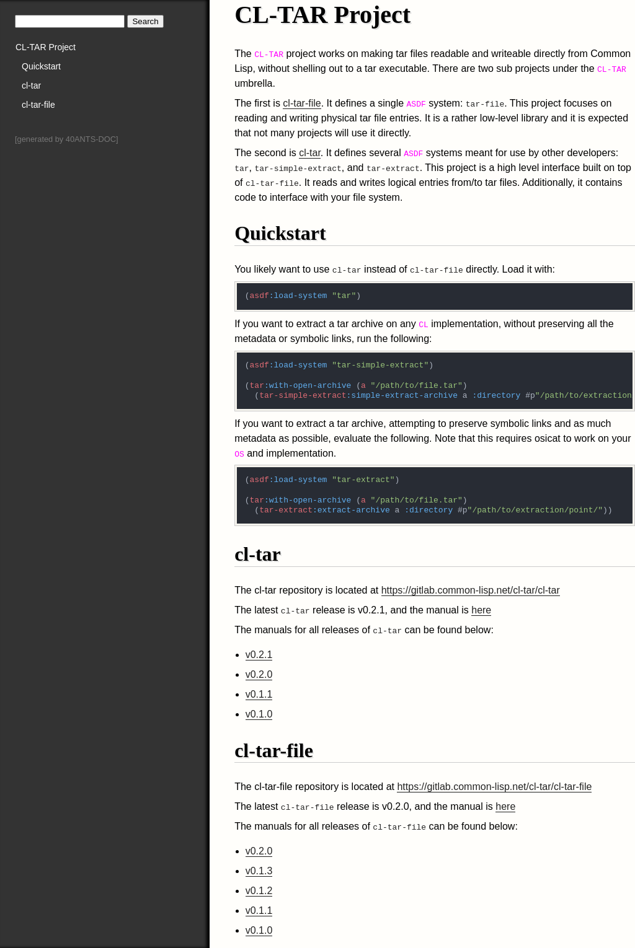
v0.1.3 (259, 871)
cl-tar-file (38, 105)
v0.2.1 (259, 654)
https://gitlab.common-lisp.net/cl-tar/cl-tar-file (494, 786)
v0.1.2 (259, 890)
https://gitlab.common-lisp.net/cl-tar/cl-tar (470, 590)
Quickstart (41, 66)
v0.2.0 (259, 674)
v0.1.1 (259, 694)
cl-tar (31, 85)
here (481, 610)
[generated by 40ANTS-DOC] (66, 139)
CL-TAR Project (46, 47)
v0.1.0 (259, 714)
